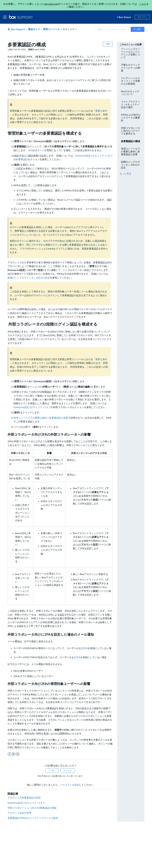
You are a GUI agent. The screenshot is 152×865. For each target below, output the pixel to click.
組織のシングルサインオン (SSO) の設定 (29, 277)
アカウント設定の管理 (19, 812)
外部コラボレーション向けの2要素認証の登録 (32, 807)
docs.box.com (51, 3)
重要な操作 (101, 110)
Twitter (13, 754)
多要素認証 (22, 159)
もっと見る (125, 173)
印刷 (108, 44)
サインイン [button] (142, 17)
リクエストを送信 (69, 784)
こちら (142, 3)
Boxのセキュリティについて (130, 92)
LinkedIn (18, 754)
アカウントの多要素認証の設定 (24, 797)
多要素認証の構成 (130, 141)
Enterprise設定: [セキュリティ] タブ (94, 155)
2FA (85, 648)
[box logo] (21, 17)
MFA (101, 168)
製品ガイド (34, 29)
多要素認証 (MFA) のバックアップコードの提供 (33, 817)
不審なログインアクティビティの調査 (130, 67)
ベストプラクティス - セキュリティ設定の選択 (130, 104)
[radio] (52, 770)
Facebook (9, 754)
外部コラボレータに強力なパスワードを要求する (130, 130)
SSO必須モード (36, 150)
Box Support (18, 29)
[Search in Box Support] (113, 29)
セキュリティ (70, 29)
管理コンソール (51, 29)
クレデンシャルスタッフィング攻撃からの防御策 (130, 81)
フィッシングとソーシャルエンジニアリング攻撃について (130, 53)
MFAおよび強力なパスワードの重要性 (130, 117)
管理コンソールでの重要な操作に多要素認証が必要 (41, 417)
